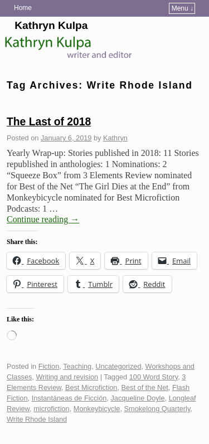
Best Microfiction (91, 387)
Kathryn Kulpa (51, 25)
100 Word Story (153, 377)
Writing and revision (67, 377)
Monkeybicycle (97, 408)
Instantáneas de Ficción (69, 398)
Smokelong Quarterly (157, 408)
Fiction (49, 366)
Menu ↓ (182, 8)
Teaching (77, 366)
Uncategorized (118, 366)
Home (23, 8)
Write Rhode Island (37, 419)
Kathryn (115, 138)
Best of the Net (144, 387)
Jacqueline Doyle (137, 398)
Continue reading (43, 219)
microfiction (51, 408)
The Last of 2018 (49, 122)
